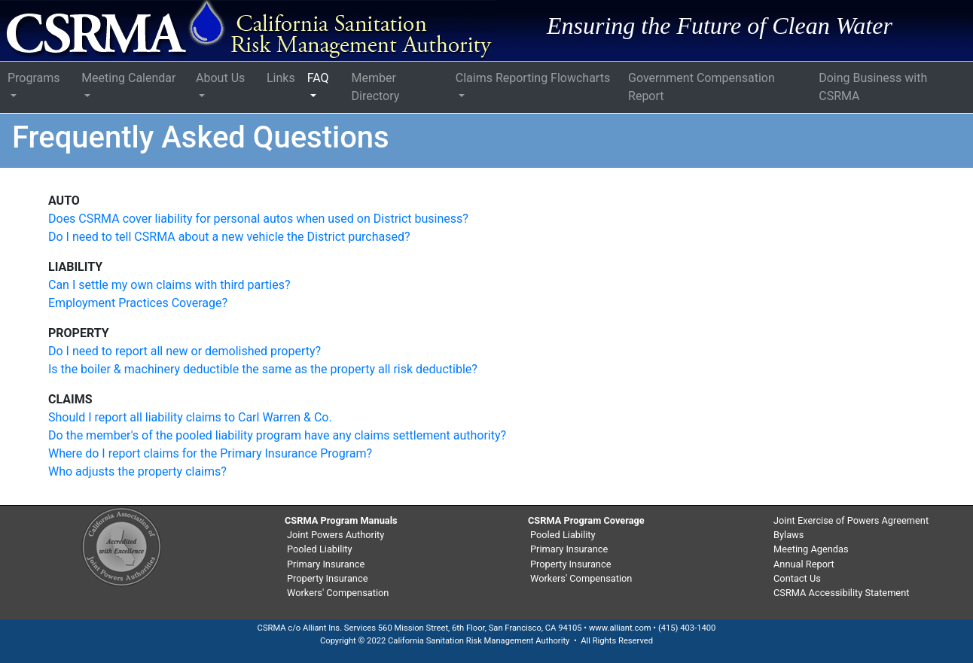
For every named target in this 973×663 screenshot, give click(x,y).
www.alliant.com (620, 628)
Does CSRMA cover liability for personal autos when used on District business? (258, 218)
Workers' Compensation (338, 592)
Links (281, 78)
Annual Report (803, 564)
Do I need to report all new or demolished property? (184, 351)
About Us (220, 78)
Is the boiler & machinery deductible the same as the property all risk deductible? (262, 369)
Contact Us (797, 578)
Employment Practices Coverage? (137, 303)
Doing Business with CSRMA (873, 87)
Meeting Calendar (128, 78)
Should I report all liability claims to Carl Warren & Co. (190, 417)
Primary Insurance (325, 564)
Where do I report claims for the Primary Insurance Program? (210, 453)
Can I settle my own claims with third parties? (169, 285)
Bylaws (788, 534)
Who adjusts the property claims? (137, 471)
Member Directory (375, 87)
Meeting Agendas (811, 549)
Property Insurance (327, 578)
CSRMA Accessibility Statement (841, 592)
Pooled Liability (319, 549)
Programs (34, 78)
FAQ (318, 78)
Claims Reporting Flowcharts (533, 78)
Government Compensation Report (701, 87)
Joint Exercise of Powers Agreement (851, 520)
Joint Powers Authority (335, 534)
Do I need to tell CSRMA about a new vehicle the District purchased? (229, 237)
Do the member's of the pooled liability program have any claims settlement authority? (277, 435)
